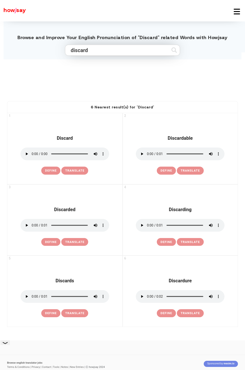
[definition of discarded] (50, 242)
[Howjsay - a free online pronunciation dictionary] (13, 11)
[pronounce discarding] (180, 225)
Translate (74, 170)
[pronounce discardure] (180, 296)
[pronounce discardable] (180, 154)
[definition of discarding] (166, 242)
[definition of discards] (50, 313)
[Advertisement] (122, 78)
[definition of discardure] (166, 313)
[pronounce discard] (65, 154)
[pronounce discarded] (65, 225)
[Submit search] (174, 50)
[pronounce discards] (65, 296)
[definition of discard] (50, 171)
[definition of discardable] (166, 171)
